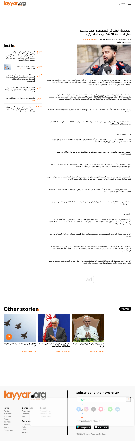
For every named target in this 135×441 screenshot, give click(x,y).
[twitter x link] (93, 409)
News (6, 408)
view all (125, 309)
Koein (104, 434)
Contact (25, 414)
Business (7, 422)
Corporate (27, 408)
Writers (25, 432)
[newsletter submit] (128, 399)
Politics (7, 411)
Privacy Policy (45, 411)
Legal (43, 408)
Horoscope (26, 424)
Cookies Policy (45, 416)
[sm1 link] (117, 409)
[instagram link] (86, 409)
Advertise (26, 411)
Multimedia (8, 414)
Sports (6, 427)
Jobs (24, 430)
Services (26, 421)
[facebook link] (78, 409)
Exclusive (7, 416)
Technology (8, 430)
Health (6, 425)
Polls (24, 427)
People (6, 419)
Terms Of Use (45, 414)
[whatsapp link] (110, 409)
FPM (23, 416)
